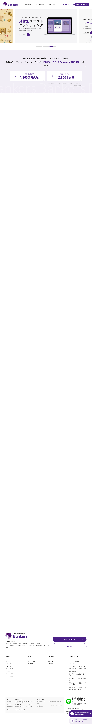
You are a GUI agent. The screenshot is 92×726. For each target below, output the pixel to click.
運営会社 (50, 661)
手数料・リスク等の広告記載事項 (77, 679)
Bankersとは (29, 4)
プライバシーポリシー (75, 663)
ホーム (8, 661)
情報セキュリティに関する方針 (77, 669)
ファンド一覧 (40, 4)
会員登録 (8, 666)
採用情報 (50, 663)
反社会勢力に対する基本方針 (77, 666)
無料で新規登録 (81, 4)
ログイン (66, 4)
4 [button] (47, 46)
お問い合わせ (9, 676)
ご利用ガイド (51, 4)
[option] (46, 26)
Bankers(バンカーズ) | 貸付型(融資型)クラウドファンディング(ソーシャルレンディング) (10, 4)
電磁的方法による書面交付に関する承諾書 (77, 684)
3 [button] (44, 46)
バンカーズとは (31, 661)
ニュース (8, 671)
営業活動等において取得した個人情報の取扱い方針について (77, 688)
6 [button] (54, 46)
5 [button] (51, 46)
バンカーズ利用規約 (74, 661)
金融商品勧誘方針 (74, 671)
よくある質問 (9, 674)
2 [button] (40, 46)
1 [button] (37, 46)
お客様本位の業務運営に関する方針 (77, 675)
